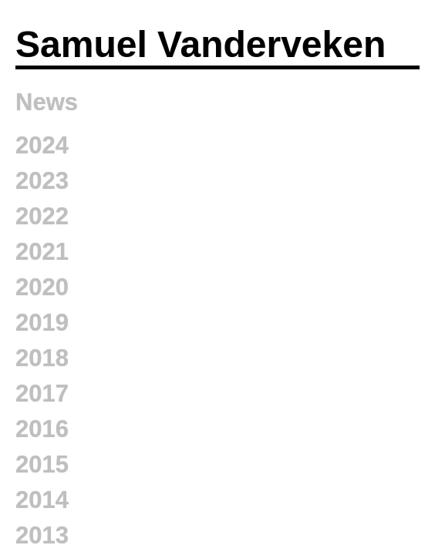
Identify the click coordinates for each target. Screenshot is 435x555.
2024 (42, 145)
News (46, 102)
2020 (42, 287)
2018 (42, 358)
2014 (42, 499)
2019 (42, 322)
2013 (42, 535)
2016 (42, 428)
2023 (42, 180)
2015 (42, 464)
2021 (42, 251)
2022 (42, 216)
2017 (42, 393)
